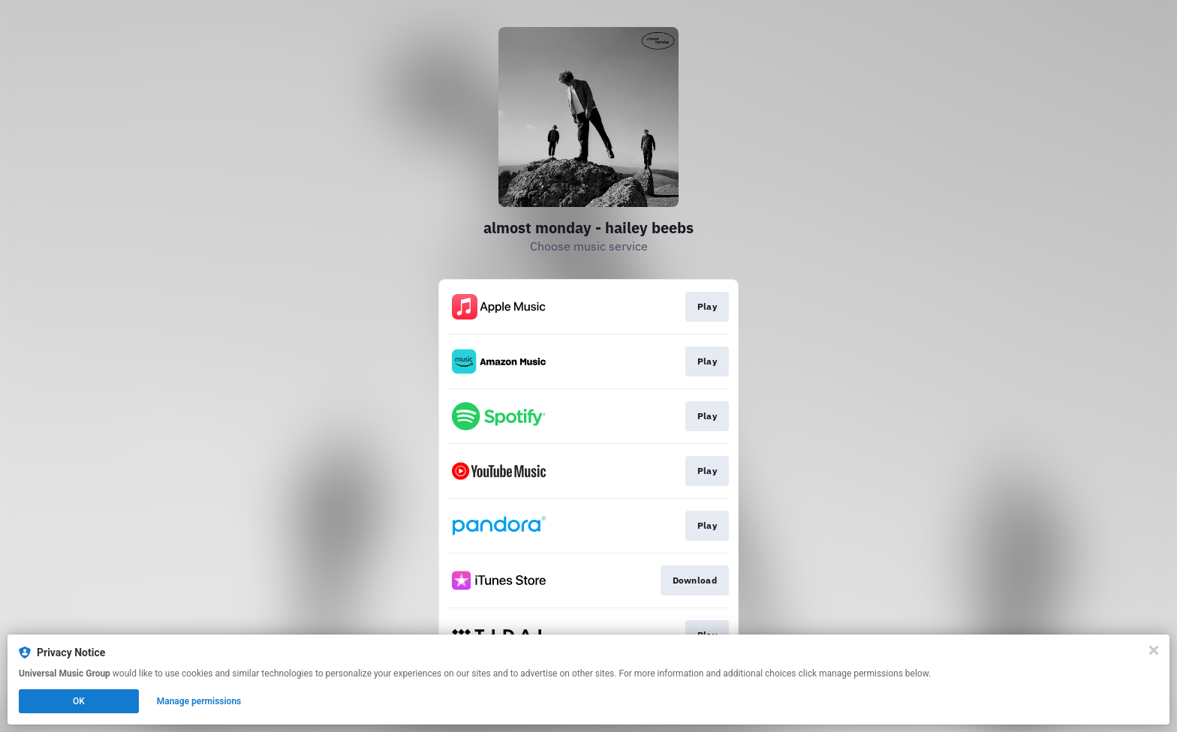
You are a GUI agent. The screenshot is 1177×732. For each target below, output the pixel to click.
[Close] (1154, 650)
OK (79, 701)
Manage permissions (199, 701)
